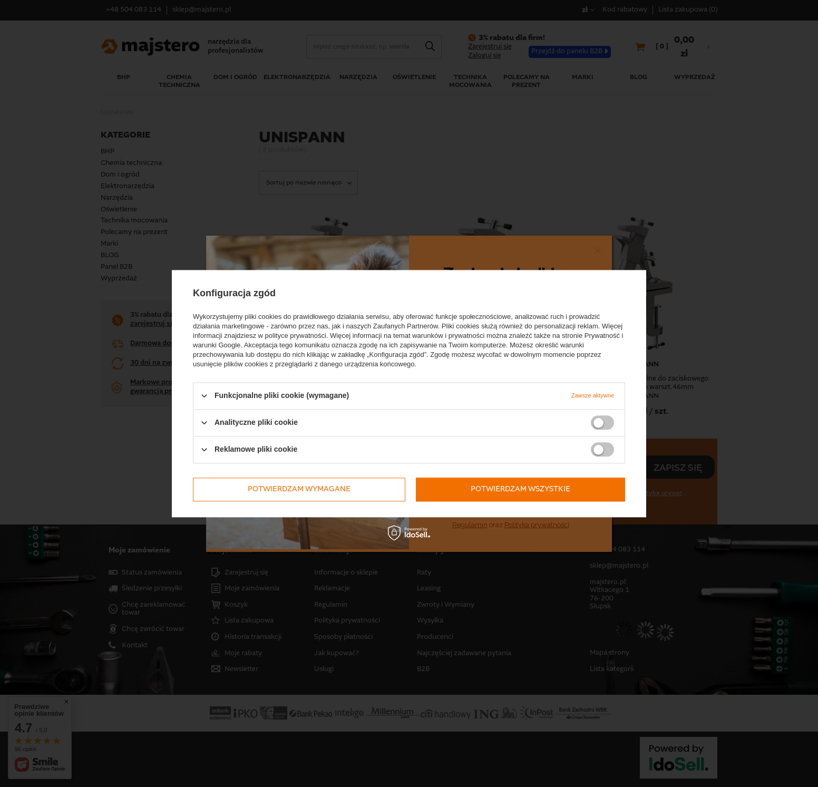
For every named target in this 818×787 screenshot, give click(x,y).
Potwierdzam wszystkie (520, 489)
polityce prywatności (295, 335)
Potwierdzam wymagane (299, 489)
